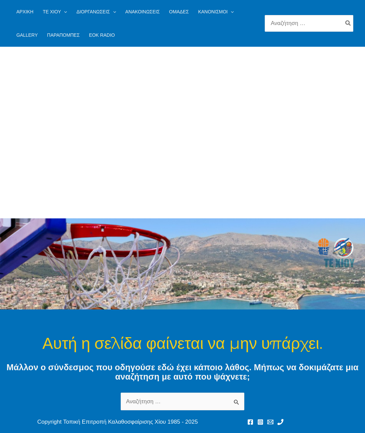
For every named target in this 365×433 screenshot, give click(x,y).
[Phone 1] (280, 422)
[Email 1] (270, 422)
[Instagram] (260, 422)
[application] (64, 11)
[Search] (348, 23)
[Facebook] (250, 422)
